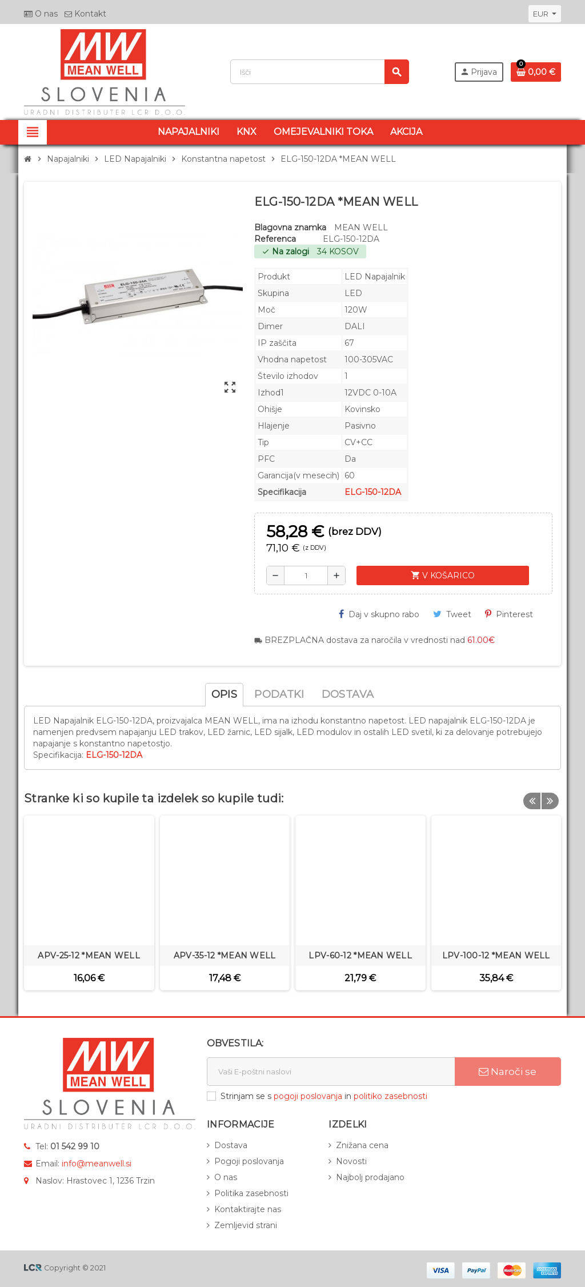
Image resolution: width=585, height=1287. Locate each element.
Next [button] (549, 795)
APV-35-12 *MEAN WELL (225, 955)
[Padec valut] (544, 13)
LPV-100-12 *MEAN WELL (496, 955)
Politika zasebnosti (251, 1193)
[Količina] (306, 575)
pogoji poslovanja (308, 1096)
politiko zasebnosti (390, 1096)
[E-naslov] (331, 1071)
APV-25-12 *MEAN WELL (89, 955)
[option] (89, 903)
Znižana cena (362, 1145)
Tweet (452, 614)
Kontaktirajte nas (247, 1209)
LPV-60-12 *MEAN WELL (360, 955)
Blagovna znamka (290, 227)
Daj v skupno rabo (379, 614)
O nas (41, 14)
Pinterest (509, 614)
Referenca (275, 239)
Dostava (230, 1145)
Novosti (351, 1161)
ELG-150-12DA (372, 492)
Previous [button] (531, 795)
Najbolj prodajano (370, 1177)
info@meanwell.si (96, 1163)
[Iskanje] (319, 71)
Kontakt (85, 14)
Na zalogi (285, 251)
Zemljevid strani (245, 1225)
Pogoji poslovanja (249, 1161)
